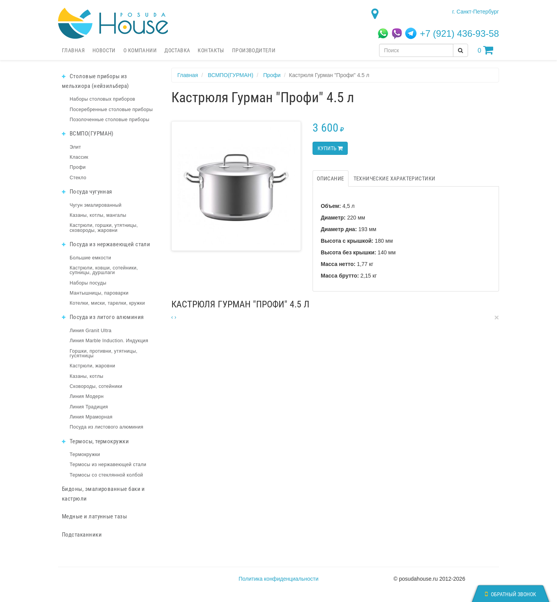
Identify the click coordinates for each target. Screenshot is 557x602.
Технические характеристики (395, 178)
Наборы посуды (88, 283)
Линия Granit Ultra (90, 330)
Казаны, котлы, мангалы (98, 215)
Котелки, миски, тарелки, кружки (107, 303)
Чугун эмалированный (95, 205)
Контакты (211, 50)
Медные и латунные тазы (94, 516)
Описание (330, 178)
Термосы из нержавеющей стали (108, 464)
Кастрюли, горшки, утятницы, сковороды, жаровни (104, 228)
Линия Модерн (87, 396)
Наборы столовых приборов (102, 99)
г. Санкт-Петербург (475, 12)
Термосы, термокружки (95, 441)
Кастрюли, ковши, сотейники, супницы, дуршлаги (104, 270)
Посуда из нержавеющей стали (106, 244)
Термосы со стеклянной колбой (106, 475)
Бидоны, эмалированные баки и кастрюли (103, 493)
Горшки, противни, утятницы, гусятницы (103, 353)
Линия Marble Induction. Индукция (109, 340)
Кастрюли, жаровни (92, 366)
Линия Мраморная (91, 417)
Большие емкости (90, 258)
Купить (330, 148)
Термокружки (85, 454)
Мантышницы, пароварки (99, 293)
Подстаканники (82, 534)
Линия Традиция (89, 407)
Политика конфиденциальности (279, 579)
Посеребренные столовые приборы (111, 109)
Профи (77, 167)
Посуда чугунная (87, 191)
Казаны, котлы (86, 376)
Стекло (78, 177)
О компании (140, 50)
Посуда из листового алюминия (106, 427)
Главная (73, 50)
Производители (253, 50)
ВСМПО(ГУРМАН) (88, 133)
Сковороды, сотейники (96, 386)
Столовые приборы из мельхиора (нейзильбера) (95, 81)
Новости (104, 50)
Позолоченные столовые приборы (109, 119)
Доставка (177, 50)
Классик (79, 157)
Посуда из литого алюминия (103, 317)
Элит (75, 147)
